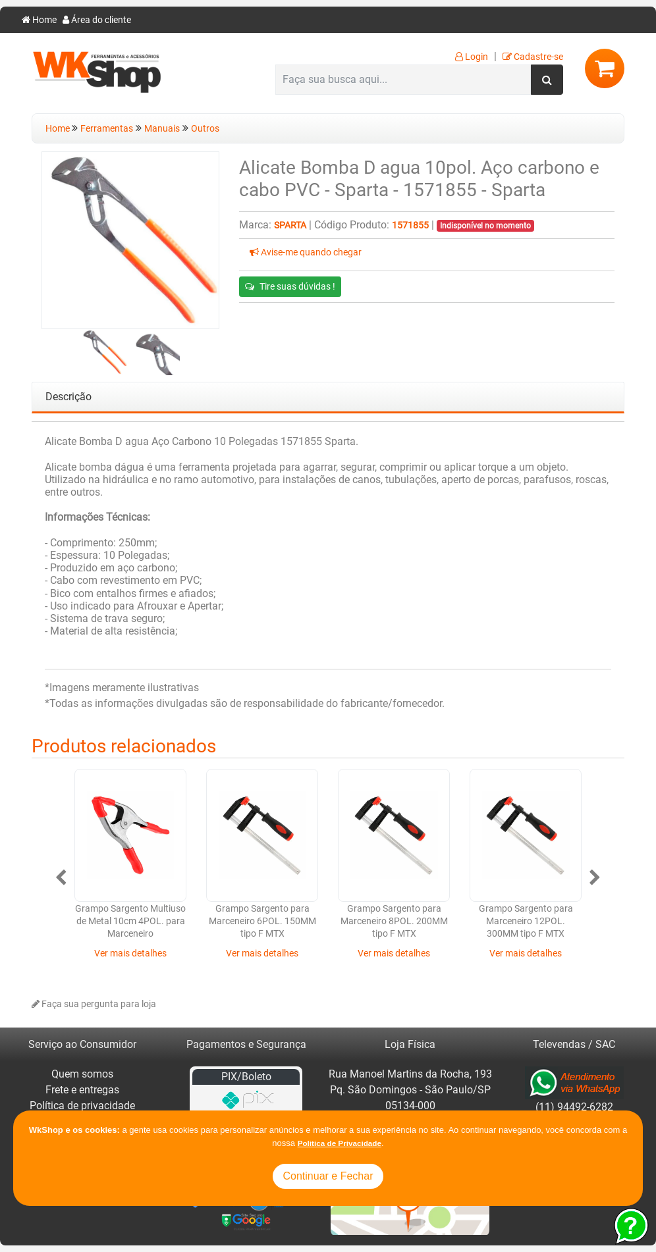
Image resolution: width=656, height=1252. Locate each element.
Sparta (290, 225)
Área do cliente (97, 20)
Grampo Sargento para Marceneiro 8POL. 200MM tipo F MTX (394, 921)
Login (471, 57)
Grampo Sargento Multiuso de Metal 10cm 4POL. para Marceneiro (130, 921)
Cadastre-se (533, 57)
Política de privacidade (82, 1105)
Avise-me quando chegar (306, 252)
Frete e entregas (82, 1089)
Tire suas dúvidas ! (290, 286)
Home (39, 20)
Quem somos (82, 1074)
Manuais (162, 128)
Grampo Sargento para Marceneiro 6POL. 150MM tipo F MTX (262, 921)
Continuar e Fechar (328, 1176)
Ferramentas (106, 128)
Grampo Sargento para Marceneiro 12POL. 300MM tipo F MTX (526, 921)
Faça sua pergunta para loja (94, 1004)
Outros (205, 128)
